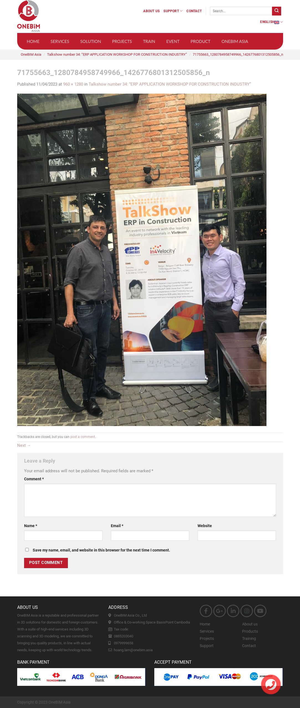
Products (250, 631)
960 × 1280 (73, 84)
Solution (90, 41)
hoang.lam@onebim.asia (133, 650)
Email (117, 526)
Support (173, 11)
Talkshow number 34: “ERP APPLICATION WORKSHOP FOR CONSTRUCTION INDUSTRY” (117, 54)
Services (60, 41)
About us (151, 11)
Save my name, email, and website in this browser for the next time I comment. (101, 550)
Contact (194, 11)
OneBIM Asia (235, 41)
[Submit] (276, 11)
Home (33, 41)
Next (24, 445)
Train (149, 41)
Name (30, 526)
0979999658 (123, 643)
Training (249, 638)
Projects (122, 41)
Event (173, 41)
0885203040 (123, 636)
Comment (34, 479)
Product (201, 41)
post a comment (82, 437)
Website (205, 526)
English (271, 22)
